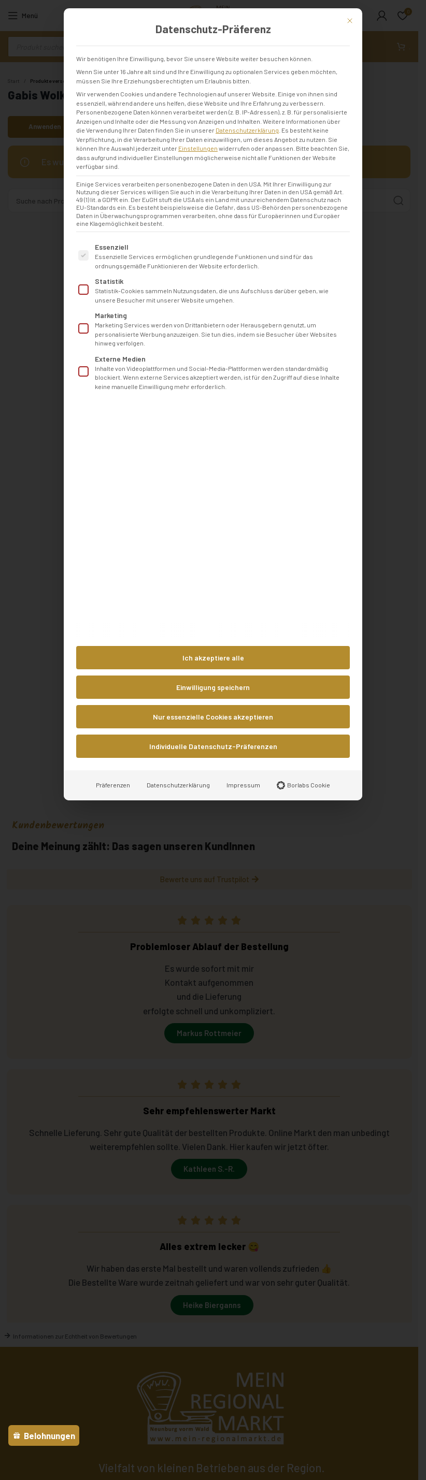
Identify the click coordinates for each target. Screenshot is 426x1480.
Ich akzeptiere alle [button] (213, 657)
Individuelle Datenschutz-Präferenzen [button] (213, 746)
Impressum (243, 784)
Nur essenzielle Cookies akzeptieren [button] (213, 716)
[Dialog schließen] (350, 20)
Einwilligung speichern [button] (213, 687)
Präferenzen (113, 784)
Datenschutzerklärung (247, 130)
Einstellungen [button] (198, 148)
